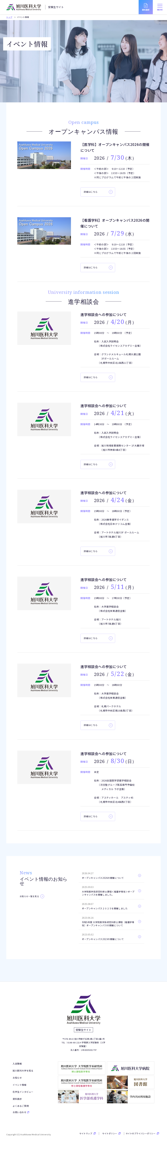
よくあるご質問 (21, 1109)
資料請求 (17, 1102)
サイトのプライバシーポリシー (140, 1137)
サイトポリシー (109, 1137)
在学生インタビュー (23, 1095)
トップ (9, 17)
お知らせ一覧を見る (29, 896)
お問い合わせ (19, 1116)
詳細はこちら (91, 191)
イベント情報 (19, 1088)
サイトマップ (85, 1137)
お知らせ (17, 1081)
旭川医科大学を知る (23, 1074)
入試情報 (17, 1067)
